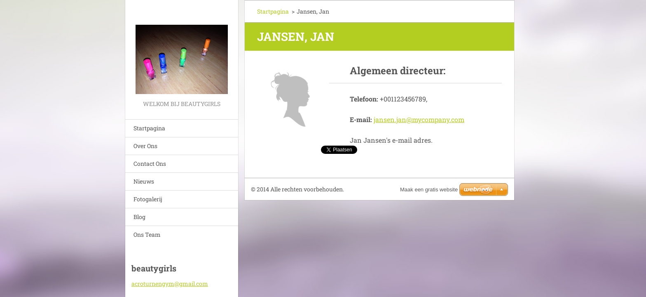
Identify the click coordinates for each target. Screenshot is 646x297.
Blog (139, 217)
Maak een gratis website (429, 189)
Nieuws (143, 181)
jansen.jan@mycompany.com (419, 119)
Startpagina (149, 128)
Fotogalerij (147, 199)
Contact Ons (149, 163)
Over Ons (145, 146)
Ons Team (147, 234)
